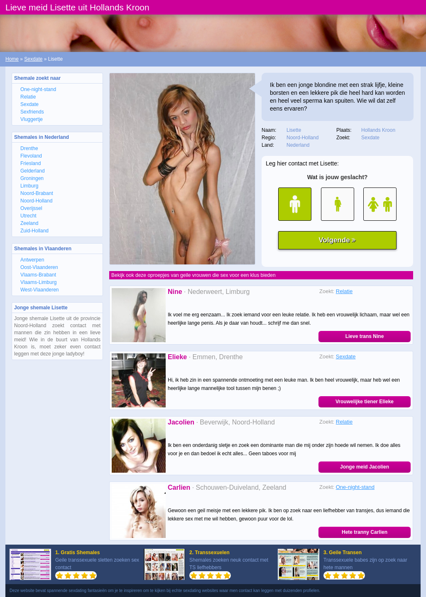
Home (12, 59)
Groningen (32, 178)
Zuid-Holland (34, 231)
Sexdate (33, 59)
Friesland (30, 163)
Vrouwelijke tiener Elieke (364, 402)
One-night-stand (38, 89)
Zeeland (29, 223)
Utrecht (28, 216)
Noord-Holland (36, 201)
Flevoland (31, 156)
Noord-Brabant (36, 193)
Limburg (29, 186)
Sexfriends (32, 112)
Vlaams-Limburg (38, 282)
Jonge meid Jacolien (364, 467)
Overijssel (31, 208)
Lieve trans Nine (364, 336)
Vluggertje (31, 119)
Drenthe (29, 148)
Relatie (28, 97)
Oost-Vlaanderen (39, 267)
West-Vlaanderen (39, 290)
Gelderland (32, 171)
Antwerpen (32, 260)
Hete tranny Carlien (364, 532)
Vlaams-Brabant (38, 275)
